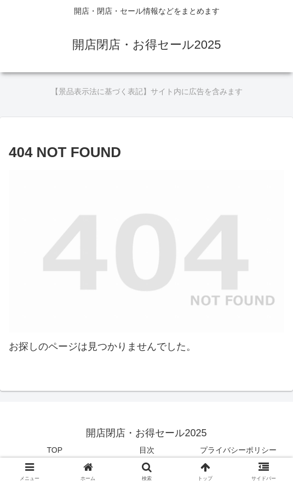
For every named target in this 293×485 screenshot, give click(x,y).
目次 (146, 450)
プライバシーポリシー (238, 450)
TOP (55, 450)
